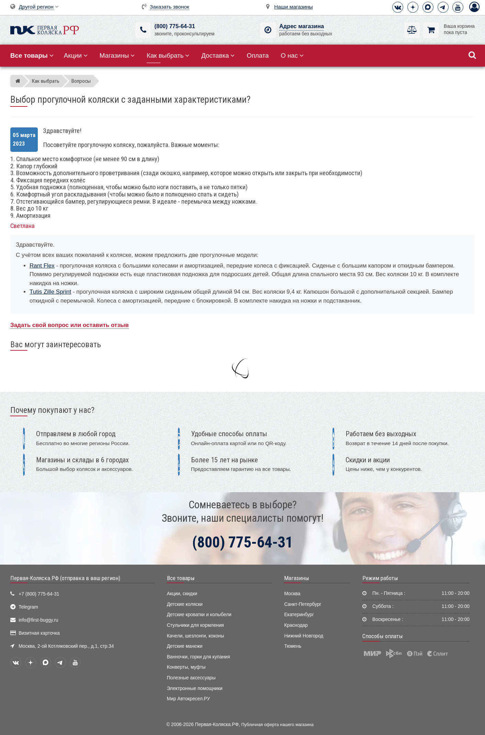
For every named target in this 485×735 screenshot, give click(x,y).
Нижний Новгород (303, 635)
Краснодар (296, 625)
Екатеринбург (299, 614)
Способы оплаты (382, 636)
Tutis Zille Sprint (50, 292)
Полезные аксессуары (191, 677)
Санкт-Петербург (302, 604)
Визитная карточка (39, 633)
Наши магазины (293, 7)
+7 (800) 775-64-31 (39, 594)
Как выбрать (168, 55)
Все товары (181, 578)
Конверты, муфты (186, 667)
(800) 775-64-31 (174, 26)
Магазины (117, 55)
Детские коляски (185, 604)
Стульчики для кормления (195, 625)
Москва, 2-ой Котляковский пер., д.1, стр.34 (66, 646)
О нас (292, 55)
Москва (292, 593)
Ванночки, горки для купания (198, 656)
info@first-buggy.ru (38, 620)
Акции (76, 55)
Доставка (218, 55)
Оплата (258, 55)
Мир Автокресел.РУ (188, 698)
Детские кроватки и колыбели (199, 614)
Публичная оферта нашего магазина (277, 724)
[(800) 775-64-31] (143, 30)
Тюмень (292, 646)
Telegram (28, 607)
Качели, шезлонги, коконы (195, 635)
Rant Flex (42, 265)
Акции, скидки (182, 593)
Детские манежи (185, 646)
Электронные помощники (195, 688)
